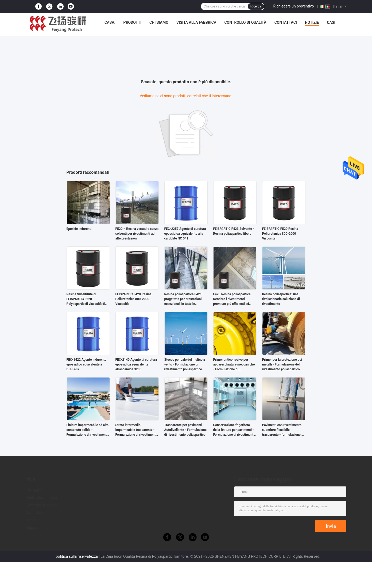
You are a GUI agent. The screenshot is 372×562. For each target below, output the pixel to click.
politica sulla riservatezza (77, 556)
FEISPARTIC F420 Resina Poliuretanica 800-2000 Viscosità (133, 299)
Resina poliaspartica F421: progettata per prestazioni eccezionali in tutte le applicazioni (183, 299)
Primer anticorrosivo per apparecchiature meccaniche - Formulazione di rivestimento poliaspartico (234, 365)
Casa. (109, 22)
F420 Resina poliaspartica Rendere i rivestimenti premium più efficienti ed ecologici (232, 299)
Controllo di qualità (245, 22)
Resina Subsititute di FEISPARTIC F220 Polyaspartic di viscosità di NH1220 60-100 (86, 299)
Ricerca (255, 6)
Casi (331, 22)
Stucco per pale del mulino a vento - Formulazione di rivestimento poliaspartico (184, 364)
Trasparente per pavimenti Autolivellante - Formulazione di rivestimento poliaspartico (185, 430)
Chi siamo (158, 22)
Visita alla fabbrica (196, 22)
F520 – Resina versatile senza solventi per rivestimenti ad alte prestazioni (137, 233)
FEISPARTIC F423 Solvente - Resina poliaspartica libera (233, 231)
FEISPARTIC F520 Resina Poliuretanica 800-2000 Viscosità (280, 233)
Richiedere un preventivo (293, 6)
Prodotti (132, 22)
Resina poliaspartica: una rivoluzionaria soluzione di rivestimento (281, 299)
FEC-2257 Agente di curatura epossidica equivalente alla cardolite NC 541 (185, 233)
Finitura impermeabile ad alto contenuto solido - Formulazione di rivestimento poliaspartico (88, 430)
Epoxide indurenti (79, 229)
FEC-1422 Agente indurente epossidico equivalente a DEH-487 (87, 364)
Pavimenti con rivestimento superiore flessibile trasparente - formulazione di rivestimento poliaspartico (283, 430)
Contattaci (285, 22)
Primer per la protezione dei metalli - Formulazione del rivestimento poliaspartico (282, 364)
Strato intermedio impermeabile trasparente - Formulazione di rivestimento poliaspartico (136, 430)
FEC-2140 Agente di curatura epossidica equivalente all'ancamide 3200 (136, 364)
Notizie (312, 22)
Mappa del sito (38, 527)
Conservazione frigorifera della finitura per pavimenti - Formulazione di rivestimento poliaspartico (234, 430)
